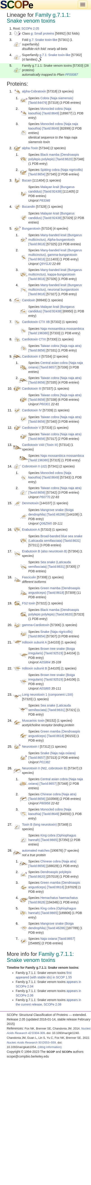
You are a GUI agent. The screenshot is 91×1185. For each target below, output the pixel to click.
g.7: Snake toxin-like (43, 40)
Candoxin (28, 300)
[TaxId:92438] (52, 191)
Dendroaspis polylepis (55, 872)
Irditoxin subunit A (34, 642)
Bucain (27, 180)
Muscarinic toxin (33, 720)
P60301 (44, 404)
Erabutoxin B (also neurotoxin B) (44, 551)
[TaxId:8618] (55, 592)
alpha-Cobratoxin (34, 91)
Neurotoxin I (30, 746)
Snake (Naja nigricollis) (56, 632)
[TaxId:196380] (38, 333)
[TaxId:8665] (49, 840)
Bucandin (28, 206)
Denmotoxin (30, 503)
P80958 (44, 803)
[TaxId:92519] (53, 653)
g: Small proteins (42, 33)
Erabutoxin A (31, 529)
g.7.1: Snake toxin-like (55, 55)
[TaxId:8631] (71, 540)
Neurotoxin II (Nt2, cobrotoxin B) (44, 768)
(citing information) (50, 1047)
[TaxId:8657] (48, 367)
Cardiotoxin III (31, 388)
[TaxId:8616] (36, 244)
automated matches (36, 850)
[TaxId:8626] (36, 902)
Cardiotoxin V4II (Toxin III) (40, 445)
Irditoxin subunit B (34, 668)
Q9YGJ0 (45, 264)
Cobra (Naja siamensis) (56, 98)
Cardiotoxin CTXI (34, 339)
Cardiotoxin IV (32, 410)
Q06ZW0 (45, 523)
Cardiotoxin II (31, 356)
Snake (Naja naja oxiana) (58, 753)
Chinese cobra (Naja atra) (58, 794)
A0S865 (45, 688)
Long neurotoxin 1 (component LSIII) (47, 694)
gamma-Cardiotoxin (35, 625)
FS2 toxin (28, 603)
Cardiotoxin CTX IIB (36, 322)
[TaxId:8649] (50, 113)
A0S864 (45, 662)
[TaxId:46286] (56, 514)
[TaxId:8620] (64, 159)
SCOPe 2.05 (30, 28)
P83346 (44, 200)
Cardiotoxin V (31, 427)
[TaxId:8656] (36, 350)
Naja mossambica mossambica (62, 328)
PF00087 (71, 74)
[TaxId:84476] (37, 102)
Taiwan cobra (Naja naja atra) (61, 346)
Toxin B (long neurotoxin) (39, 824)
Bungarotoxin (31, 228)
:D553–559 (31, 1042)
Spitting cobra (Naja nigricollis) (61, 170)
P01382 (44, 762)
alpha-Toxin (30, 148)
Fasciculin (29, 577)
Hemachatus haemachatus (59, 898)
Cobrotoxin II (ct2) (34, 466)
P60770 (44, 497)
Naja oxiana (48, 938)
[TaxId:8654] (36, 174)
